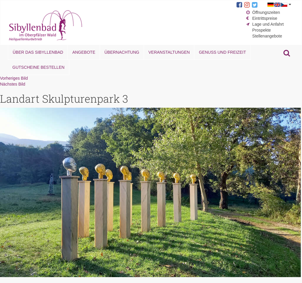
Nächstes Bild (12, 84)
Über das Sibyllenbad (38, 52)
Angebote (83, 52)
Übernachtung (121, 52)
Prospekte (261, 30)
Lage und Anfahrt (268, 24)
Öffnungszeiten (266, 12)
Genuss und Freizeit (222, 52)
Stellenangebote (267, 36)
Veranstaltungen (169, 52)
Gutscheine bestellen (38, 67)
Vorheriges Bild (14, 78)
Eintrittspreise (264, 18)
